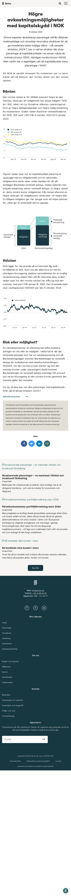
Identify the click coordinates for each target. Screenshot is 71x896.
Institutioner (7, 644)
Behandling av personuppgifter (38, 761)
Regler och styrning (10, 661)
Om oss (35, 655)
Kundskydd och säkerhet (12, 700)
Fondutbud (6, 633)
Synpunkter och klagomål (12, 705)
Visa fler (35, 568)
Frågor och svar (8, 711)
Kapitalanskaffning (9, 649)
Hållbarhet (6, 667)
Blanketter (6, 695)
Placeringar (7, 628)
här (57, 730)
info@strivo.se (38, 590)
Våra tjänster (35, 617)
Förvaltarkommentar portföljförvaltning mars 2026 (31, 506)
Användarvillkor (15, 761)
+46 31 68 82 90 (39, 593)
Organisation (7, 682)
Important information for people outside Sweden (35, 766)
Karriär (5, 672)
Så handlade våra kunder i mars (20, 547)
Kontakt (35, 689)
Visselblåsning (8, 716)
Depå (4, 623)
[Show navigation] (66, 3)
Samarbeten (7, 677)
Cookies (58, 761)
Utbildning (6, 638)
